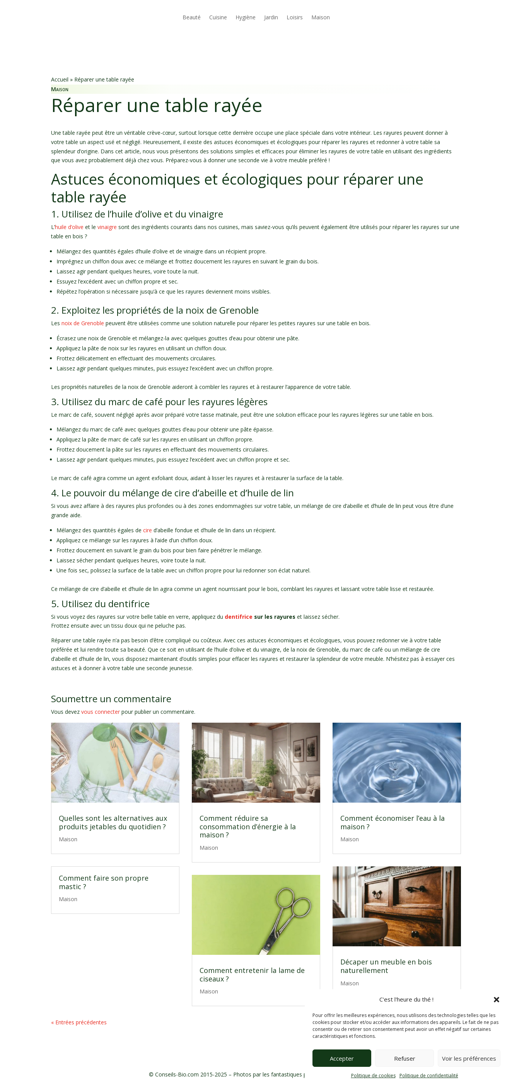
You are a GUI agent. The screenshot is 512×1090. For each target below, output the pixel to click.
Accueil (59, 79)
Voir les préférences (469, 1058)
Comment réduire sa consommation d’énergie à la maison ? (248, 826)
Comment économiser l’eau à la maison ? (392, 822)
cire (147, 530)
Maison (320, 17)
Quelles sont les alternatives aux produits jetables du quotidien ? (113, 822)
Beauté (192, 17)
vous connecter (100, 711)
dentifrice (238, 616)
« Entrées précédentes (79, 1022)
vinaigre (107, 227)
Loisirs (295, 17)
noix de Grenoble (82, 323)
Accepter (342, 1058)
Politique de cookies (373, 1075)
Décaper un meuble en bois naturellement (386, 966)
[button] (496, 999)
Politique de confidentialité (428, 1075)
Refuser (404, 1058)
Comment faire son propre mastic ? (103, 882)
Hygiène (246, 17)
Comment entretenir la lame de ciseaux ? (252, 974)
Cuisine (218, 17)
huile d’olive (69, 227)
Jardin (271, 17)
